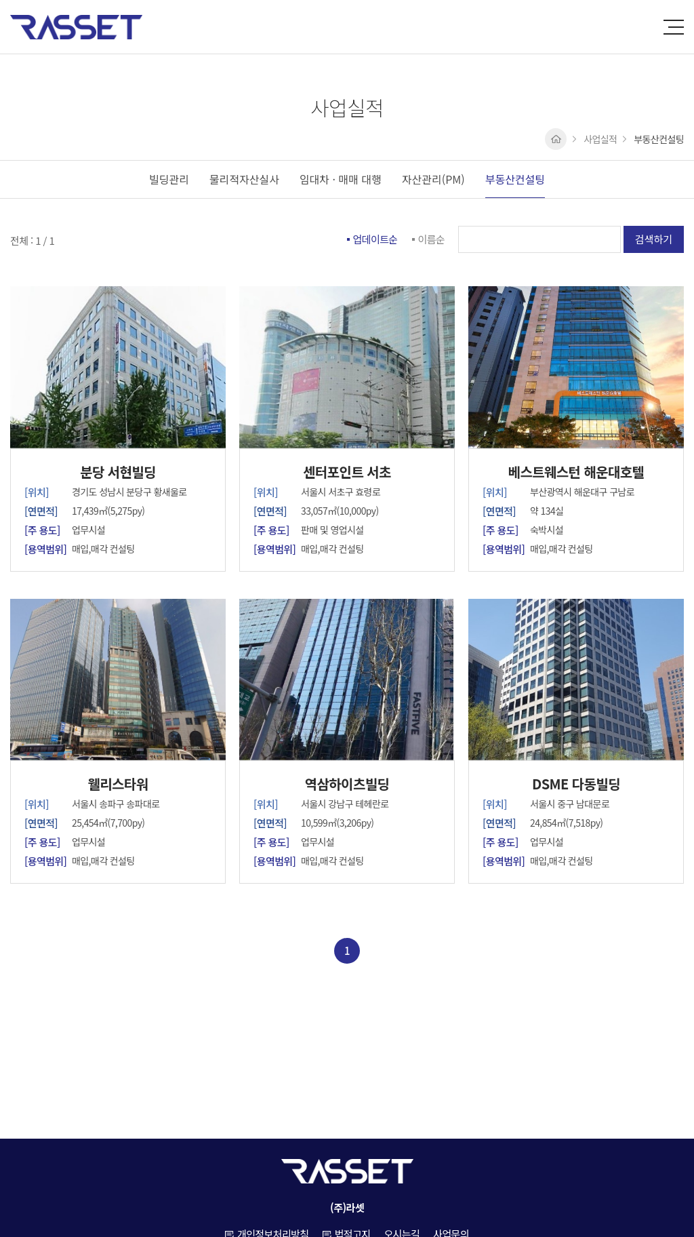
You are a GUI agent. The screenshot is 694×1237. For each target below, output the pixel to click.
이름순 (431, 239)
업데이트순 (375, 239)
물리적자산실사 (244, 179)
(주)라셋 (76, 27)
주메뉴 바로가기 (0, 0)
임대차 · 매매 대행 (341, 179)
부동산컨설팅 (515, 179)
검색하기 (653, 239)
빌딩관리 (169, 179)
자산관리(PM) (433, 179)
